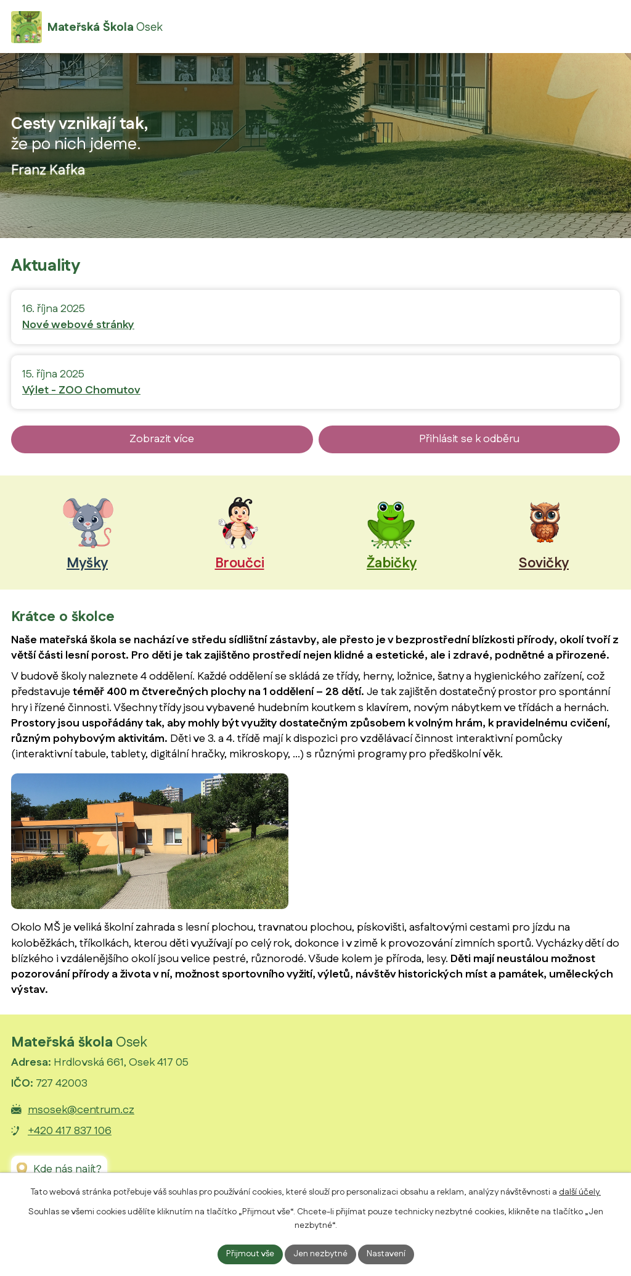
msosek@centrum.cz (81, 1110)
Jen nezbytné (320, 1254)
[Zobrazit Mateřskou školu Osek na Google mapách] (59, 1169)
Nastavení (386, 1254)
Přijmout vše (250, 1254)
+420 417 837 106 (70, 1131)
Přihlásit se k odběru (469, 439)
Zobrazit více (161, 439)
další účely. (580, 1192)
